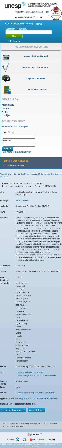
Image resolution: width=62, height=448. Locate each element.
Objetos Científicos (21, 174)
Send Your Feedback (34, 12)
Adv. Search (14, 41)
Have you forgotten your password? (16, 152)
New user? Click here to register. (15, 127)
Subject (7, 115)
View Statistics (36, 410)
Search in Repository (16, 29)
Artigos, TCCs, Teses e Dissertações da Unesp (38, 398)
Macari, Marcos (22, 200)
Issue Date (8, 104)
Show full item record (13, 410)
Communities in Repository (31, 47)
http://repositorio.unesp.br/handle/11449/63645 (35, 393)
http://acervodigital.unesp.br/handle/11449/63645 (36, 376)
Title (5, 112)
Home (39, 24)
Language (32, 17)
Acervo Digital (5, 174)
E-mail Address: (8, 132)
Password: (6, 140)
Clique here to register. (14, 165)
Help (47, 12)
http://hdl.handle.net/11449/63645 (29, 372)
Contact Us (19, 12)
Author (6, 108)
